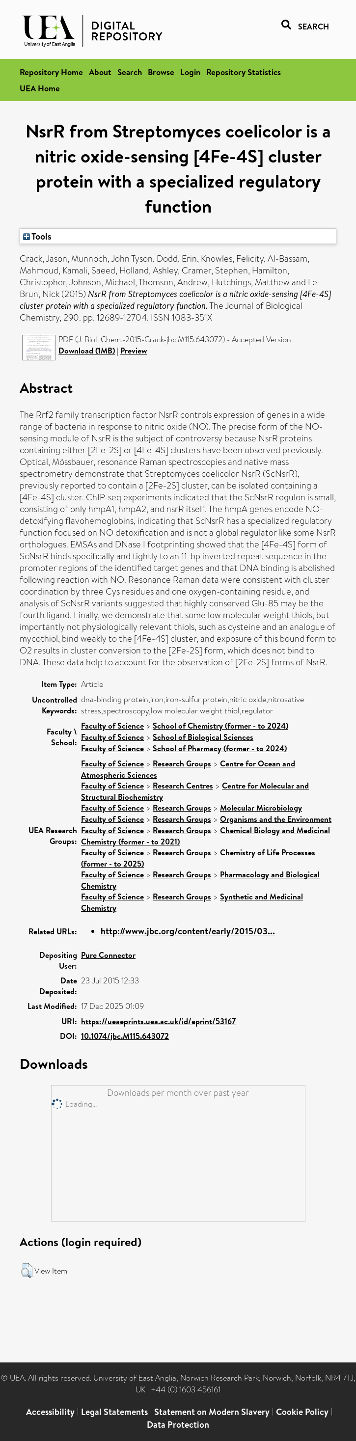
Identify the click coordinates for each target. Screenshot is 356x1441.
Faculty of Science (112, 725)
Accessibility (50, 1412)
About (100, 72)
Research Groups (182, 763)
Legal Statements (114, 1412)
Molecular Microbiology (261, 807)
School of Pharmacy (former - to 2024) (220, 748)
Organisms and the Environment (275, 819)
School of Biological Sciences (203, 737)
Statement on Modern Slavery (212, 1412)
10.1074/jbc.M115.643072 (125, 1036)
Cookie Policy (302, 1412)
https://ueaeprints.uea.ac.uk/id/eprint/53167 (158, 1021)
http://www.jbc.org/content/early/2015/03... (188, 931)
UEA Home (40, 88)
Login (190, 72)
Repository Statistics (243, 72)
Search (129, 72)
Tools (37, 236)
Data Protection (178, 1424)
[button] (26, 1270)
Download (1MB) (86, 350)
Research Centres (183, 785)
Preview (133, 350)
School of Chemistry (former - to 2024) (220, 725)
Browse (161, 72)
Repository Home (51, 72)
